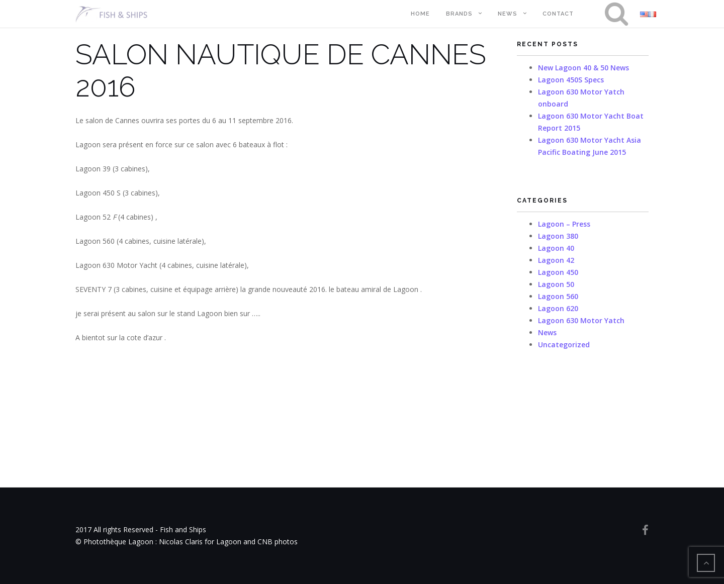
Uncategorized (564, 344)
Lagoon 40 (556, 248)
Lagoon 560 (558, 296)
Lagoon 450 (558, 272)
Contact (558, 14)
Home (420, 14)
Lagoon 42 (556, 260)
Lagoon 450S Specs (571, 79)
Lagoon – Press (564, 224)
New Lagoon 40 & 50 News (583, 67)
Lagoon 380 (558, 236)
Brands (459, 14)
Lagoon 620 (558, 308)
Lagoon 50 (556, 284)
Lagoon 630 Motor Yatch (581, 320)
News (507, 14)
